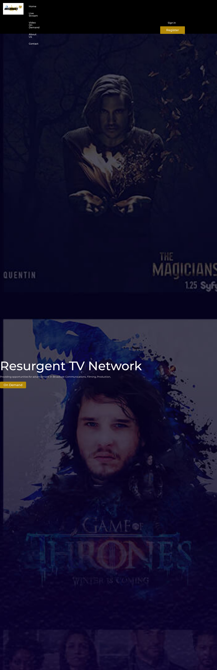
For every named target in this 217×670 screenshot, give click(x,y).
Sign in (172, 8)
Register (195, 9)
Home (32, 7)
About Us (92, 7)
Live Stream (48, 7)
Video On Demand (71, 7)
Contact (107, 7)
